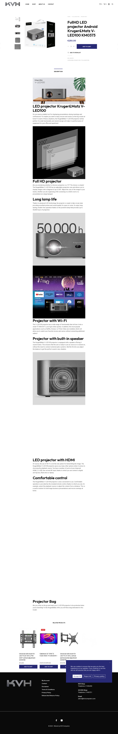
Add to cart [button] (28, 666)
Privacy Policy (46, 692)
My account (46, 680)
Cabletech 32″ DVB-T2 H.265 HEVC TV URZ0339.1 (48, 654)
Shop (34, 4)
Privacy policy (99, 676)
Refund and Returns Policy (50, 695)
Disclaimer (45, 686)
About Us (42, 4)
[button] (100, 4)
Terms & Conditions (48, 689)
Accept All (77, 676)
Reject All (87, 676)
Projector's (84, 16)
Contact (51, 4)
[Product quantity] (71, 46)
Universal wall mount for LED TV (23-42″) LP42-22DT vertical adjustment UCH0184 (27, 657)
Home (27, 4)
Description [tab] (58, 71)
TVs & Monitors (75, 16)
